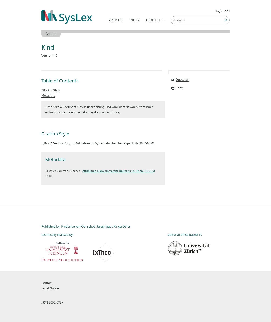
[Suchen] (226, 20)
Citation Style (50, 90)
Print (177, 88)
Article (51, 33)
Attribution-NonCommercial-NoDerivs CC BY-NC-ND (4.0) (118, 171)
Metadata (48, 96)
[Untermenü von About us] (164, 20)
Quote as (180, 80)
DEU (227, 11)
